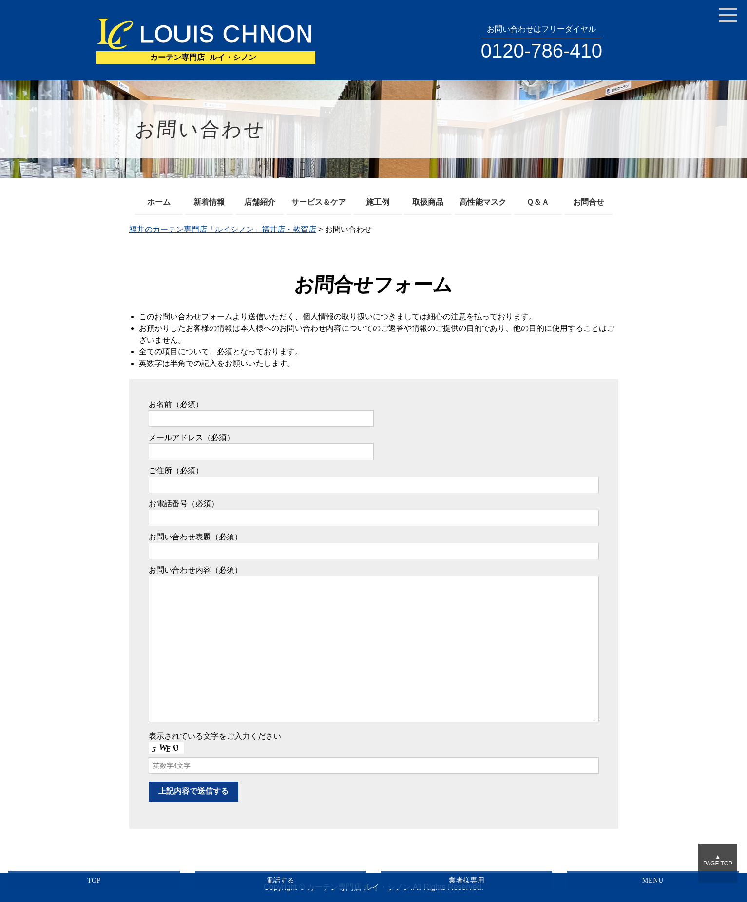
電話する (280, 880)
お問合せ (588, 202)
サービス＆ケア (318, 202)
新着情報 (209, 202)
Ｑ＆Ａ (537, 202)
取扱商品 (427, 202)
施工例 (377, 202)
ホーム (159, 202)
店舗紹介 (259, 202)
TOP (94, 880)
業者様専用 (467, 880)
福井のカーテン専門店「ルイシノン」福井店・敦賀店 (222, 229)
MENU (653, 880)
